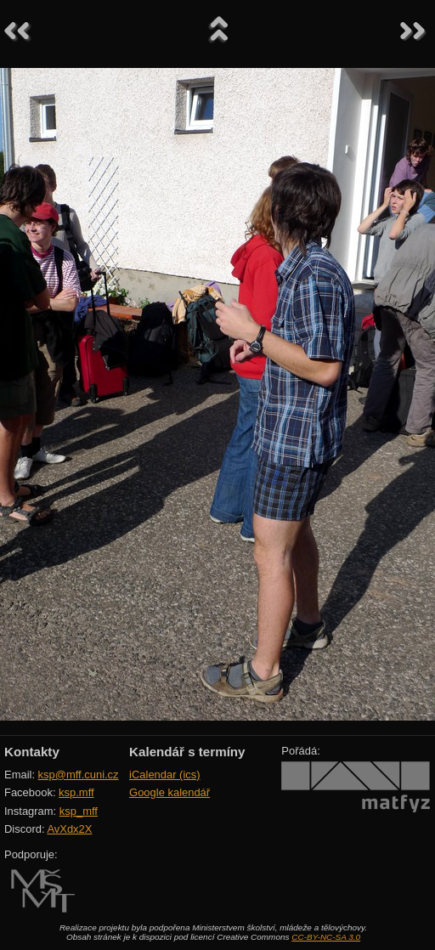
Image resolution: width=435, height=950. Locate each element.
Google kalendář (169, 792)
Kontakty (31, 751)
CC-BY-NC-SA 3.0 (325, 937)
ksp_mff (78, 811)
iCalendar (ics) (165, 774)
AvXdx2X (69, 829)
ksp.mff (76, 792)
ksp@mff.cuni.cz (78, 774)
